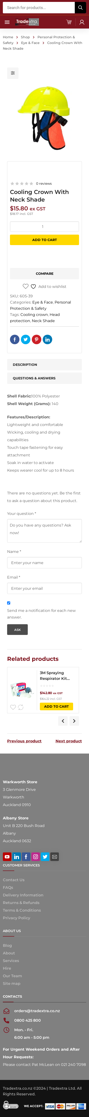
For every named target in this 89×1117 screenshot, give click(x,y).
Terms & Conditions (22, 910)
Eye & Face (30, 43)
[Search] (80, 7)
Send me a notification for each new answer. (41, 613)
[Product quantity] (44, 226)
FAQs (8, 887)
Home (8, 37)
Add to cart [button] (56, 706)
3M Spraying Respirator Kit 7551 (53, 676)
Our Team (12, 976)
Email (13, 577)
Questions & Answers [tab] (34, 378)
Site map (11, 983)
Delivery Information (23, 895)
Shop (25, 37)
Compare (44, 273)
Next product (69, 741)
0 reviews (44, 183)
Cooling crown (34, 314)
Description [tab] (25, 365)
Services (11, 960)
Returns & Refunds (21, 902)
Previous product (24, 741)
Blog (7, 945)
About (9, 953)
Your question (21, 513)
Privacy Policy (16, 918)
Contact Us (13, 880)
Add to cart (44, 240)
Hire (7, 968)
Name (14, 551)
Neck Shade (43, 321)
